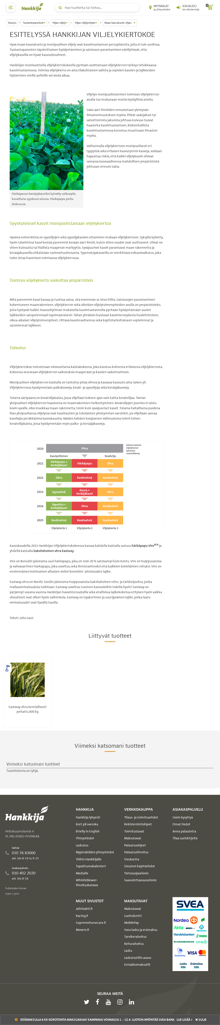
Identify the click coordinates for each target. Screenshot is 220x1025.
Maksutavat (132, 838)
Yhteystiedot (85, 838)
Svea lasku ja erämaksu (140, 930)
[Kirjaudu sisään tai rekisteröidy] (188, 7)
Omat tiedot (181, 824)
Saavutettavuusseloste (140, 880)
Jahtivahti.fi (84, 909)
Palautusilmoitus (136, 852)
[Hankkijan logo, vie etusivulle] (33, 7)
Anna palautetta (184, 831)
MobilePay (131, 923)
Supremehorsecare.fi (91, 923)
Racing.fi (82, 916)
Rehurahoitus (134, 944)
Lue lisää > (184, 1019)
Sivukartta (131, 859)
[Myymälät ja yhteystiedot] (159, 7)
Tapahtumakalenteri (91, 866)
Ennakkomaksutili (137, 964)
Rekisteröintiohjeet (138, 824)
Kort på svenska (87, 824)
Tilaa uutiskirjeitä (185, 838)
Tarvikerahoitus (135, 937)
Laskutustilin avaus (137, 958)
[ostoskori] (210, 7)
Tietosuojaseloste (136, 873)
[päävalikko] (10, 7)
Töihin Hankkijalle (88, 859)
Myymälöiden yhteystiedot (95, 852)
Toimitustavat (134, 831)
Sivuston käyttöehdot (139, 866)
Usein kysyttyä (183, 817)
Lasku (128, 950)
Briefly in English (87, 831)
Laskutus (82, 845)
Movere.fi (82, 930)
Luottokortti (133, 916)
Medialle (82, 873)
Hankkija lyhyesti (88, 817)
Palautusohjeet (135, 845)
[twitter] (88, 1002)
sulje (200, 1019)
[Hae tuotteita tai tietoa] (97, 7)
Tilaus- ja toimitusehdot (141, 817)
